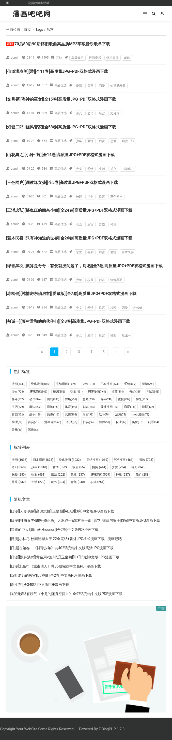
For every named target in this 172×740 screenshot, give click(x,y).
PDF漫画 (97, 391)
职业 (121, 422)
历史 (53, 414)
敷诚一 (126, 335)
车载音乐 (77, 58)
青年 (106, 399)
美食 (137, 422)
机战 (72, 422)
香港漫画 (109, 407)
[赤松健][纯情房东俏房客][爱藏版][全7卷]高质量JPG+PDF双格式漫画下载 (71, 293)
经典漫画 (40, 384)
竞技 (124, 399)
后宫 (90, 85)
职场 (71, 399)
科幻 (153, 391)
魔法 (35, 407)
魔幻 (53, 399)
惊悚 (104, 422)
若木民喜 (128, 252)
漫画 (18, 384)
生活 (102, 169)
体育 (71, 407)
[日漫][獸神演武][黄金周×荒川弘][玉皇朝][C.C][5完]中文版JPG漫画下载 (64, 557)
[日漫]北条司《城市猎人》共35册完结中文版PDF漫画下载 (55, 566)
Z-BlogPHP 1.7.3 (111, 729)
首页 (27, 30)
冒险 (148, 384)
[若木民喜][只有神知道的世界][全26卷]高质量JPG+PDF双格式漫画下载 (69, 238)
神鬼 (113, 224)
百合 (33, 422)
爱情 (79, 85)
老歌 (127, 58)
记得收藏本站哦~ (41, 3)
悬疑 (89, 399)
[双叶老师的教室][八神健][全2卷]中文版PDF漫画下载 (51, 575)
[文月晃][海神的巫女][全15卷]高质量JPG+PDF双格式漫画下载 (61, 99)
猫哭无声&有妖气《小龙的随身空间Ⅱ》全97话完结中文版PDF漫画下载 (66, 594)
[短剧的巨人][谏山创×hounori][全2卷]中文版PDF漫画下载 (54, 530)
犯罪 (153, 422)
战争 (35, 414)
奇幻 (135, 391)
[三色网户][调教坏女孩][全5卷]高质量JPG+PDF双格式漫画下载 (62, 182)
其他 (59, 57)
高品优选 (60, 85)
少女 (79, 113)
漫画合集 (52, 422)
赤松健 (137, 308)
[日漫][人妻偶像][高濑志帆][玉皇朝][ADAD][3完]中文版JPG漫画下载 (62, 511)
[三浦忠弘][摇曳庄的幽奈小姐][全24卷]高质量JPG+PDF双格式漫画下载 (69, 210)
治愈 (90, 196)
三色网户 (116, 196)
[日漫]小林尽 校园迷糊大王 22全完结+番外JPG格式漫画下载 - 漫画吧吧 (66, 539)
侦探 (148, 407)
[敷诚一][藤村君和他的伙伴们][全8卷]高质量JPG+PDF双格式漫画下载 (68, 321)
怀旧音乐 (95, 58)
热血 (76, 391)
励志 (89, 407)
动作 (35, 399)
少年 (79, 141)
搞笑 (118, 391)
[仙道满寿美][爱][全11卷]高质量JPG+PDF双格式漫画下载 (57, 71)
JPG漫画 (38, 391)
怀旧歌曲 (112, 58)
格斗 (18, 399)
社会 (88, 422)
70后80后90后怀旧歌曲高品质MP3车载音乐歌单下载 (62, 44)
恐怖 (53, 407)
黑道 (33, 430)
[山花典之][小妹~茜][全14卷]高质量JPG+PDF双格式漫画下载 (60, 154)
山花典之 (128, 169)
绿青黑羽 (116, 280)
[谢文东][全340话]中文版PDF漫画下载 (39, 585)
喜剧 (102, 224)
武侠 (71, 414)
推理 (17, 422)
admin (15, 57)
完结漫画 (65, 384)
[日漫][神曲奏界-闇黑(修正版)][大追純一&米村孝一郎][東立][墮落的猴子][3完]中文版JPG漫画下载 (85, 520)
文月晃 (114, 113)
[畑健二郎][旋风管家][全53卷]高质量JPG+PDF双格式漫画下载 (61, 127)
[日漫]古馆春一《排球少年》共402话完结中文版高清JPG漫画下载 (62, 548)
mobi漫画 (140, 414)
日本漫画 (109, 384)
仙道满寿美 (118, 85)
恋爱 (102, 85)
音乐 (17, 430)
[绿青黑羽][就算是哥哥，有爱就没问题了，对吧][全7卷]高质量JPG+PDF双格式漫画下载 (84, 265)
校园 (79, 196)
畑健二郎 (128, 141)
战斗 (104, 414)
